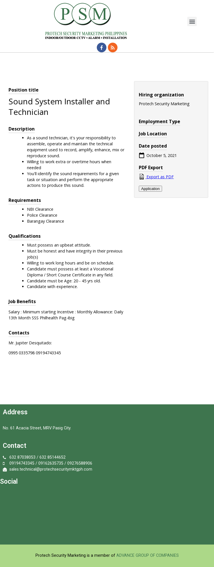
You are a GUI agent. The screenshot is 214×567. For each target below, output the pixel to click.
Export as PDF (156, 176)
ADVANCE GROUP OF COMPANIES (147, 555)
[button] (192, 21)
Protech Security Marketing (60, 555)
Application (150, 189)
